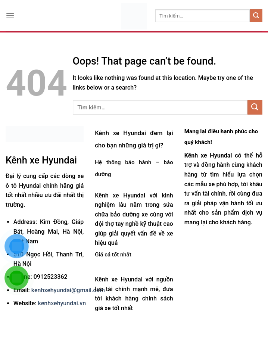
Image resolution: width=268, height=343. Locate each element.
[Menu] (10, 15)
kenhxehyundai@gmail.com (68, 290)
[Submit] (256, 15)
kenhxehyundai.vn (62, 303)
